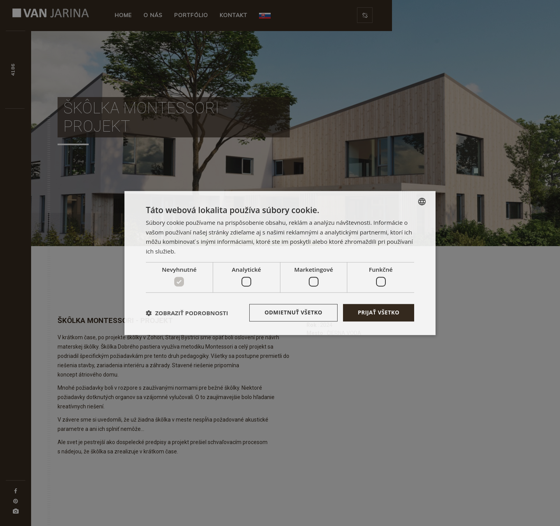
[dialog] (280, 263)
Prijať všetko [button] (378, 312)
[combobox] (422, 201)
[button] (187, 313)
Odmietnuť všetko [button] (293, 312)
